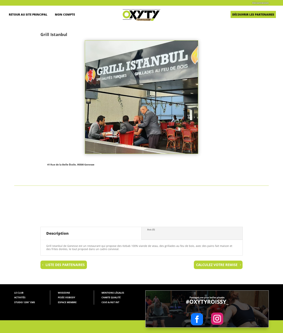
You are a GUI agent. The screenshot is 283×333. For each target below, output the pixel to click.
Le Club (18, 292)
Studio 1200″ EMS (24, 302)
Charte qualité (111, 297)
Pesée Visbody (66, 297)
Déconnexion (260, 3)
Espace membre (67, 302)
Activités (19, 297)
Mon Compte (65, 14)
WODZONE (64, 292)
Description (57, 233)
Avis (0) (151, 229)
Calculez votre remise (216, 264)
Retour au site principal (28, 14)
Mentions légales (113, 292)
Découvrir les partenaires (253, 14)
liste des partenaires (65, 264)
